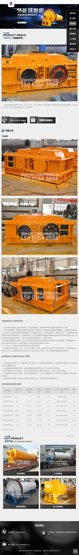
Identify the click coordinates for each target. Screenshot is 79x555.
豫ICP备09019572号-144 (27, 551)
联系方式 (73, 49)
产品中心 (73, 23)
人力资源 (73, 39)
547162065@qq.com (23, 544)
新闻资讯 (73, 34)
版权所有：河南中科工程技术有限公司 (47, 551)
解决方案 (73, 28)
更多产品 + (70, 436)
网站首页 (73, 13)
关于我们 (73, 18)
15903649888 (20, 532)
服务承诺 (73, 44)
